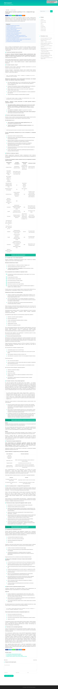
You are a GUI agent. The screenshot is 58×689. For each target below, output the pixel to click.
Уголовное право (43, 30)
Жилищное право (43, 22)
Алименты (42, 19)
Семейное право (43, 27)
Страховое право (43, 29)
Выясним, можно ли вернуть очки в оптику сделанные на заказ (16, 656)
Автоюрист (8, 3)
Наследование (43, 26)
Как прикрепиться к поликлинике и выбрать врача (14, 655)
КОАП (41, 23)
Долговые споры (43, 20)
